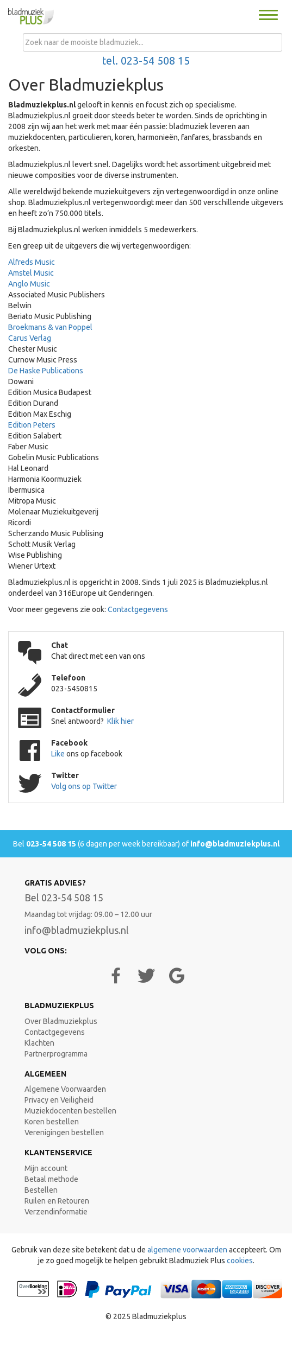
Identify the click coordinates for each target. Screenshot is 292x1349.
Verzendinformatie (56, 1211)
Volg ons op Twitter (84, 786)
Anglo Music (29, 283)
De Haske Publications (45, 370)
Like (58, 753)
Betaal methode (51, 1179)
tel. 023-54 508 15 (146, 61)
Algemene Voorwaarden (65, 1089)
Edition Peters (31, 425)
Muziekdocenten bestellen (70, 1110)
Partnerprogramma (56, 1053)
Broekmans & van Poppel (50, 327)
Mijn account (45, 1168)
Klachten (39, 1043)
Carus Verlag (29, 338)
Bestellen (41, 1190)
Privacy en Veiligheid (59, 1100)
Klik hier (120, 721)
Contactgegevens (138, 609)
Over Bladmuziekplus (60, 1021)
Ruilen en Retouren (56, 1201)
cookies (240, 1260)
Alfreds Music (31, 262)
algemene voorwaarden (187, 1249)
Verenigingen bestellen (64, 1132)
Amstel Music (31, 273)
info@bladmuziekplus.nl (234, 843)
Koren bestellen (51, 1121)
